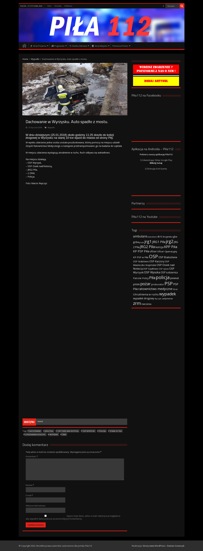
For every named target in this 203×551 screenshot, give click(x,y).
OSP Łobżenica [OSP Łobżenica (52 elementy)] (169, 272)
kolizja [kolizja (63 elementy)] (159, 247)
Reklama (68, 6)
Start (49, 6)
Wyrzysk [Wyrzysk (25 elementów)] (158, 299)
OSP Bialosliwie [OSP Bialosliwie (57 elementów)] (167, 257)
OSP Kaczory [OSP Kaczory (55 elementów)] (156, 261)
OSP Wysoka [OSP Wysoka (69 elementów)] (152, 272)
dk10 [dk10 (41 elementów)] (159, 236)
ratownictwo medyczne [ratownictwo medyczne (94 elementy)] (155, 289)
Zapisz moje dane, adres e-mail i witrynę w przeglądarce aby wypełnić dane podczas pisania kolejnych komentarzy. (73, 517)
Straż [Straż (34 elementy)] (175, 289)
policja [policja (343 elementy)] (163, 277)
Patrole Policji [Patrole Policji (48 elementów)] (141, 278)
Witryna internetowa (35, 505)
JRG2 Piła (49, 431)
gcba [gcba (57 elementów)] (136, 242)
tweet (40, 421)
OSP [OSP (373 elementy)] (153, 256)
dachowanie (35, 431)
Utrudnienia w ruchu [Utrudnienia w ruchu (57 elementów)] (146, 294)
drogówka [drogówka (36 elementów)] (168, 236)
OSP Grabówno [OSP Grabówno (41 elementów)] (141, 261)
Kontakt (58, 6)
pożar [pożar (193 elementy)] (145, 283)
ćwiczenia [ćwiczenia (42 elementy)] (146, 303)
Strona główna (24, 45)
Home (25, 59)
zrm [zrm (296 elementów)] (137, 303)
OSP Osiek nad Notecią (67, 431)
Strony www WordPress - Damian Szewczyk (163, 545)
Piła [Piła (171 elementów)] (152, 277)
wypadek (54, 434)
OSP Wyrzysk (89, 431)
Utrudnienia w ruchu (35, 434)
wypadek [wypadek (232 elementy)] (167, 294)
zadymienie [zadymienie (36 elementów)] (167, 298)
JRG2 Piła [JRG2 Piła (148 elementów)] (147, 246)
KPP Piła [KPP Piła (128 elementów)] (170, 246)
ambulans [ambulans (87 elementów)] (140, 236)
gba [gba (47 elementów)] (175, 236)
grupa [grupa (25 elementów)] (141, 242)
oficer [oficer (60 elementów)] (153, 251)
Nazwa (30, 485)
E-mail (29, 495)
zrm (64, 434)
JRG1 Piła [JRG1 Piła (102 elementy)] (158, 242)
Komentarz (32, 456)
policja (102, 431)
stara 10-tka (116, 431)
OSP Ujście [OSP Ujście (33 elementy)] (164, 269)
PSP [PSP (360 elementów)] (168, 283)
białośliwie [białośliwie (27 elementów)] (152, 237)
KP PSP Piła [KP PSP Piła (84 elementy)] (141, 251)
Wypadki (35, 59)
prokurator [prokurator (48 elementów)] (157, 284)
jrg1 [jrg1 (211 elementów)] (148, 241)
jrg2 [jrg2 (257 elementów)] (169, 241)
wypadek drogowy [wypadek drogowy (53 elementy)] (143, 298)
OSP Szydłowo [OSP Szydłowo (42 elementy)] (150, 268)
